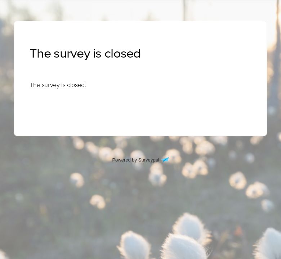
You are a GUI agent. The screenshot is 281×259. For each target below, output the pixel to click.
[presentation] (58, 85)
